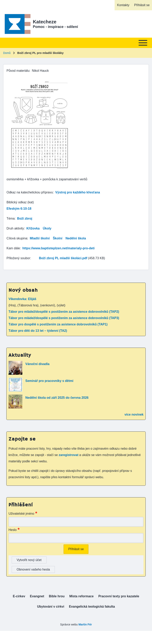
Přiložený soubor (18, 258)
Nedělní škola (76, 238)
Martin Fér (85, 624)
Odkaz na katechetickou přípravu (30, 192)
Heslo (13, 530)
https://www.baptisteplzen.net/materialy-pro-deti (58, 248)
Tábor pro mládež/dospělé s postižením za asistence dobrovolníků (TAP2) (64, 311)
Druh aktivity (15, 228)
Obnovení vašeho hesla (33, 569)
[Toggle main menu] (76, 43)
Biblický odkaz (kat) (20, 202)
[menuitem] (123, 5)
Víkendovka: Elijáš (22, 299)
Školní (57, 238)
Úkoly (47, 228)
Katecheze (44, 21)
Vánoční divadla (37, 364)
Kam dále (13, 248)
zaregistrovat (69, 455)
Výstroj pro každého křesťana (77, 192)
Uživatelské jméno (21, 513)
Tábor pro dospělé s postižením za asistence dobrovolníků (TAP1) (58, 324)
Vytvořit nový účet (29, 560)
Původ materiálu (18, 70)
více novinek (133, 414)
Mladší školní (39, 238)
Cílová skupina (17, 238)
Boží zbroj (24, 218)
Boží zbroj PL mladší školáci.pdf (63, 258)
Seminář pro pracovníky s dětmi (49, 380)
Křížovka (33, 228)
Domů (6, 52)
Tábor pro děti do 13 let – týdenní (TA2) (38, 330)
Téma (11, 218)
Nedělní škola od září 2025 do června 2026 (56, 397)
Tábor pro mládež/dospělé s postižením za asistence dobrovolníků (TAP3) (64, 318)
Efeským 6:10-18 (19, 208)
